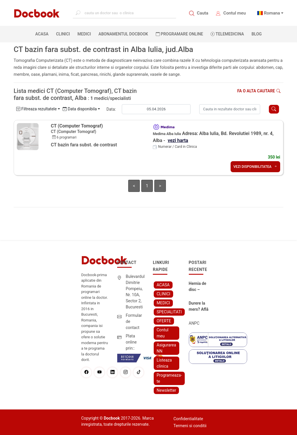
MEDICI (84, 34)
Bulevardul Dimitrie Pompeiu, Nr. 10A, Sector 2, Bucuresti (135, 291)
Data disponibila (80, 109)
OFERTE (164, 321)
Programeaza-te (169, 378)
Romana (272, 13)
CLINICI (63, 34)
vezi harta (178, 140)
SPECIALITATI (169, 312)
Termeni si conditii (190, 425)
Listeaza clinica (164, 363)
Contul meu (234, 13)
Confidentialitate (188, 418)
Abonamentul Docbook (123, 34)
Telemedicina (227, 34)
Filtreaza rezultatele (36, 109)
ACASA (43, 33)
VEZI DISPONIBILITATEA (255, 167)
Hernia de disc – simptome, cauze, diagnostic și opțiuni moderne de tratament (200, 287)
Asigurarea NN (166, 348)
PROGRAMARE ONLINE (179, 34)
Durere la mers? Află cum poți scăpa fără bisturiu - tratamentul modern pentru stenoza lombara (199, 306)
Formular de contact (134, 321)
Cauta (202, 13)
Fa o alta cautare (258, 91)
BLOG (256, 34)
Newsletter (166, 390)
